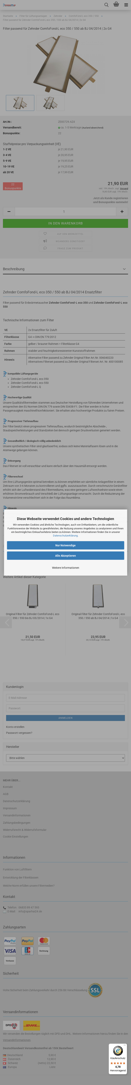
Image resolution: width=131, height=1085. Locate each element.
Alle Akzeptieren (65, 555)
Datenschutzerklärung (65, 535)
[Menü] (124, 1046)
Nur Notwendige (65, 545)
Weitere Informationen (65, 567)
